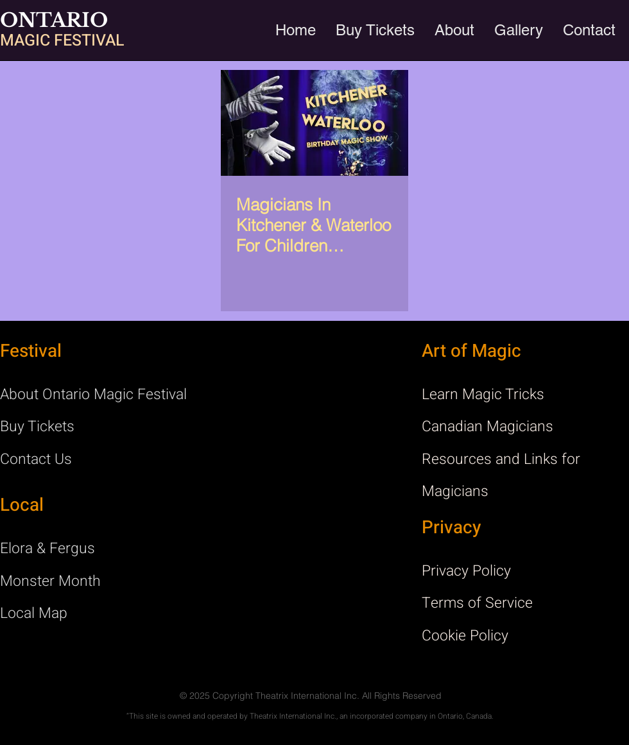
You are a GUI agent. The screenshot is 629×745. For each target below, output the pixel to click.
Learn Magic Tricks (483, 395)
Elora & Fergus (47, 549)
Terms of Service (477, 603)
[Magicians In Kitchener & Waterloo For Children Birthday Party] (314, 123)
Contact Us (36, 459)
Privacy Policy (466, 571)
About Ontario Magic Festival (93, 395)
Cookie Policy (465, 636)
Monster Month (50, 581)
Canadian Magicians (487, 427)
